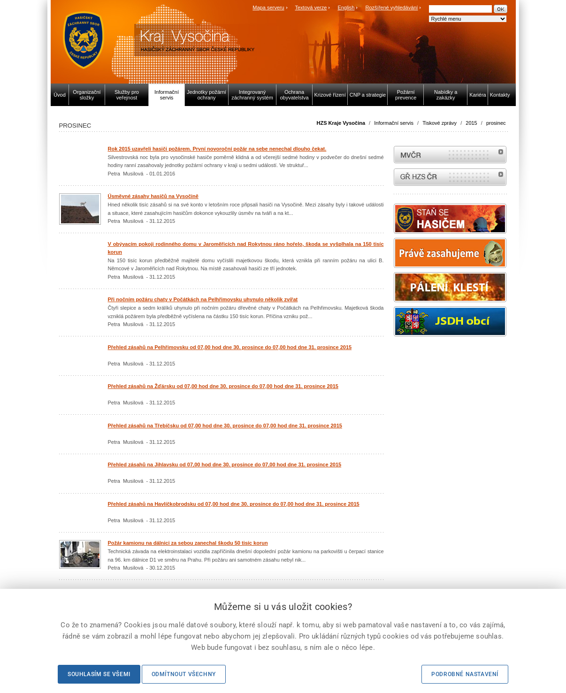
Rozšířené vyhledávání (392, 7)
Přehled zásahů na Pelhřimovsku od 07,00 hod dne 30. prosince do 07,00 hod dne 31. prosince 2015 (230, 347)
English (345, 7)
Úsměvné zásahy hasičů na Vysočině (153, 196)
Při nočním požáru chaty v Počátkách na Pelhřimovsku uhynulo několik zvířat (203, 299)
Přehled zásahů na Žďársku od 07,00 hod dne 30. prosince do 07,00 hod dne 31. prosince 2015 (223, 386)
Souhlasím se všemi (99, 674)
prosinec (496, 123)
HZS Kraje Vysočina (341, 123)
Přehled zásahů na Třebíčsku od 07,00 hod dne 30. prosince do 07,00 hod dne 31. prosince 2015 (225, 425)
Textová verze (311, 7)
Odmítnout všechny (184, 674)
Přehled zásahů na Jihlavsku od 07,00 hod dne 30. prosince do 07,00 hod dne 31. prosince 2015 (225, 464)
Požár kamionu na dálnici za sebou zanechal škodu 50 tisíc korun (188, 543)
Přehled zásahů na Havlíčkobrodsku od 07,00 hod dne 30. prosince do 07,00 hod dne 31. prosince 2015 (233, 504)
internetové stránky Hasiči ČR (450, 177)
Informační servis (393, 123)
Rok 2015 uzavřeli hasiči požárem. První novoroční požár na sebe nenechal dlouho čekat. (217, 149)
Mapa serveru (268, 7)
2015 (471, 123)
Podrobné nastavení (464, 674)
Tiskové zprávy (439, 123)
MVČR (450, 154)
